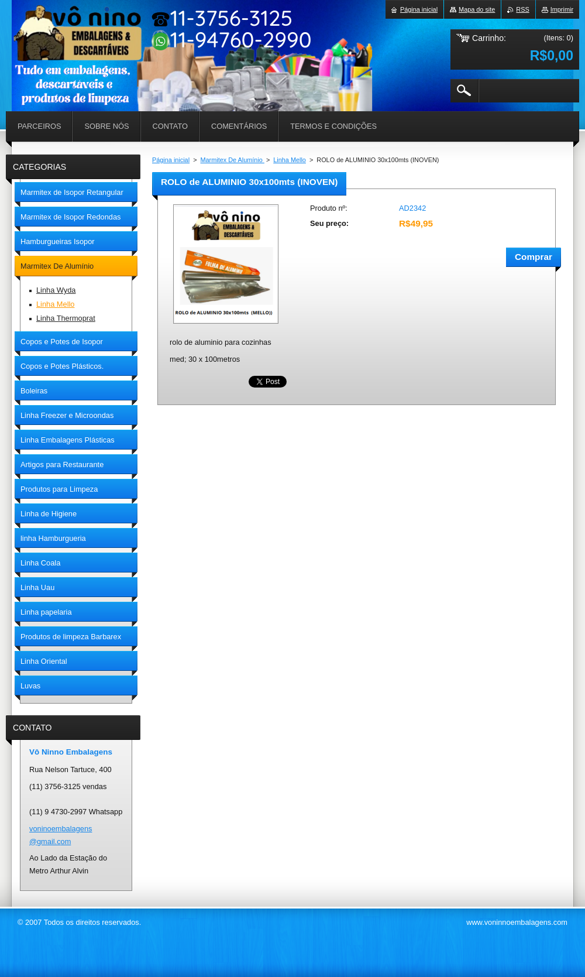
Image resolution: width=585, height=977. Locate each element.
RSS (522, 9)
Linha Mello (289, 159)
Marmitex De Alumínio (232, 159)
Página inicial (171, 159)
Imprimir (561, 9)
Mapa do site (477, 9)
